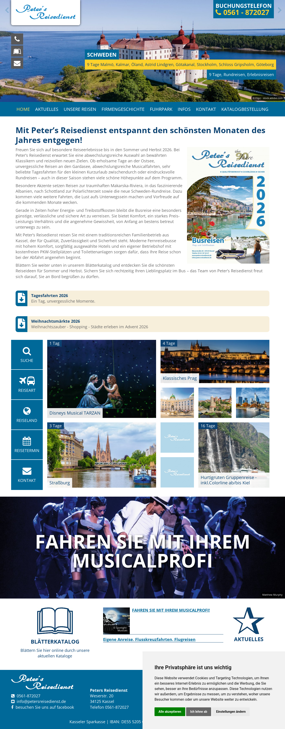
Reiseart (27, 384)
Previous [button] (6, 10)
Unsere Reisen (80, 109)
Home (23, 109)
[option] (142, 51)
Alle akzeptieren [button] (170, 711)
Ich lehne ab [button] (198, 711)
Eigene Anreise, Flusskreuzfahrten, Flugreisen (149, 639)
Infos (184, 109)
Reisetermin (26, 445)
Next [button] (279, 10)
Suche (26, 355)
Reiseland (26, 415)
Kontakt (206, 109)
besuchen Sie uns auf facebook (42, 707)
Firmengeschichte (123, 109)
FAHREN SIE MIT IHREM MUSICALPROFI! (171, 610)
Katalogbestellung (245, 109)
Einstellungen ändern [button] (231, 711)
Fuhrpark (161, 109)
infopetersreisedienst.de (41, 701)
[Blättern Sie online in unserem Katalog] (17, 51)
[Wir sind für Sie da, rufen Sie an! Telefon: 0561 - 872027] (17, 39)
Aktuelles (46, 109)
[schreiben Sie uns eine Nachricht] (17, 63)
